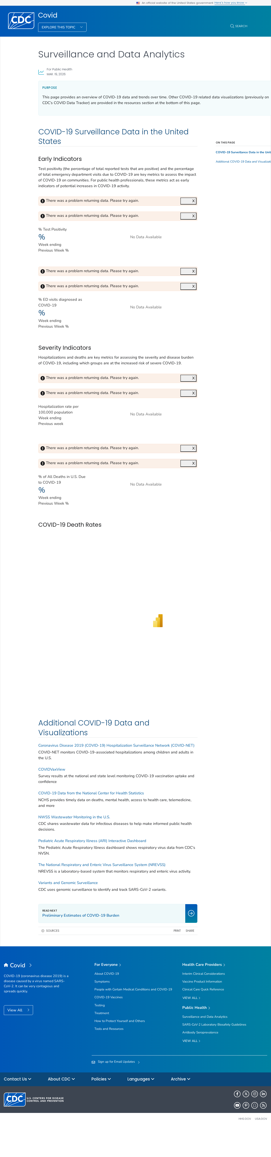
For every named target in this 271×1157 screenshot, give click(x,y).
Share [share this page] (170, 959)
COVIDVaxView (51, 792)
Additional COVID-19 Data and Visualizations (221, 167)
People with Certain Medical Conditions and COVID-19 (133, 1018)
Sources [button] (52, 959)
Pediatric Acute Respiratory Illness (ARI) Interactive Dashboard (92, 863)
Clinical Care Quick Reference (203, 1018)
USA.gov (261, 1147)
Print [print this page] (157, 959)
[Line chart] (133, 321)
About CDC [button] (61, 1108)
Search (241, 26)
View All (15, 1038)
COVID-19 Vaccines (108, 1026)
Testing (99, 1034)
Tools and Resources (108, 1057)
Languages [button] (141, 1108)
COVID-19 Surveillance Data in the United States (221, 158)
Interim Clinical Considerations (203, 1002)
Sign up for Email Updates (116, 1090)
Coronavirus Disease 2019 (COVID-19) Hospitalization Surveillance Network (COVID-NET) (104, 765)
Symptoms (102, 1010)
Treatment (101, 1042)
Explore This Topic (59, 27)
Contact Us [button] (18, 1108)
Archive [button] (181, 1108)
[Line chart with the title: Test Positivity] (133, 251)
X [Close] (173, 212)
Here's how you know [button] (230, 3)
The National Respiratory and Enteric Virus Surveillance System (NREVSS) (102, 887)
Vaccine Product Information (202, 1010)
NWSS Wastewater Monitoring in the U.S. (74, 839)
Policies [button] (101, 1108)
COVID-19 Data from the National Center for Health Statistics (91, 816)
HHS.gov (245, 1147)
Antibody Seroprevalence (200, 1061)
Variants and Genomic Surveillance (68, 911)
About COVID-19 (106, 1002)
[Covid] (37, 994)
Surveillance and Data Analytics (204, 1045)
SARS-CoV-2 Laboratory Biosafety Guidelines (214, 1053)
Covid (47, 15)
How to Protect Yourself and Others (119, 1049)
